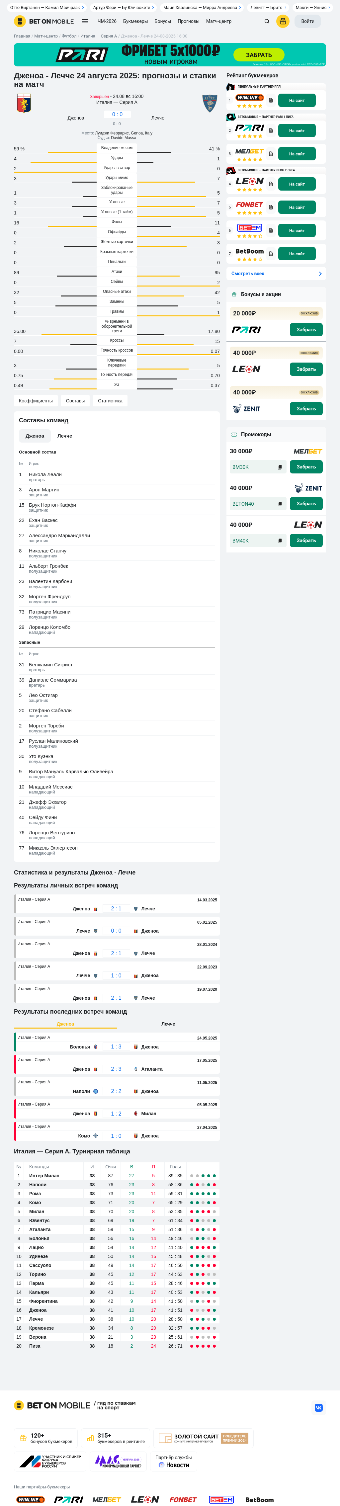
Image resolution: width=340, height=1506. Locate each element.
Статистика (110, 400)
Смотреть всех (247, 273)
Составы (75, 400)
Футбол (69, 36)
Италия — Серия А (98, 36)
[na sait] (297, 100)
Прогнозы (189, 21)
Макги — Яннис (311, 7)
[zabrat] (306, 466)
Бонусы (163, 21)
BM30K (240, 467)
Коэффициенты (36, 400)
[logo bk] (246, 329)
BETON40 (243, 504)
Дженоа (65, 1024)
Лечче (168, 1024)
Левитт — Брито (266, 7)
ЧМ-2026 (107, 21)
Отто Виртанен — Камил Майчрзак (45, 7)
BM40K (240, 541)
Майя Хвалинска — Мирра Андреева (200, 7)
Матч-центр (218, 21)
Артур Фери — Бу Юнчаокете (121, 7)
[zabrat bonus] (306, 329)
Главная (22, 36)
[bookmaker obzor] (271, 100)
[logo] (44, 21)
